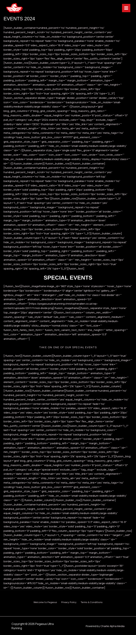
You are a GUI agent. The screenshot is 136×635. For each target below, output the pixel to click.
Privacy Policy (68, 601)
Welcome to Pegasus (42, 601)
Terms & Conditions (94, 601)
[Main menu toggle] (120, 9)
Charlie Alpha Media (112, 623)
